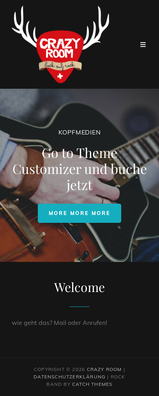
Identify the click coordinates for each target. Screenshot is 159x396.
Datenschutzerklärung (70, 377)
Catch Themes (92, 384)
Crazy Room (104, 369)
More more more (85, 213)
